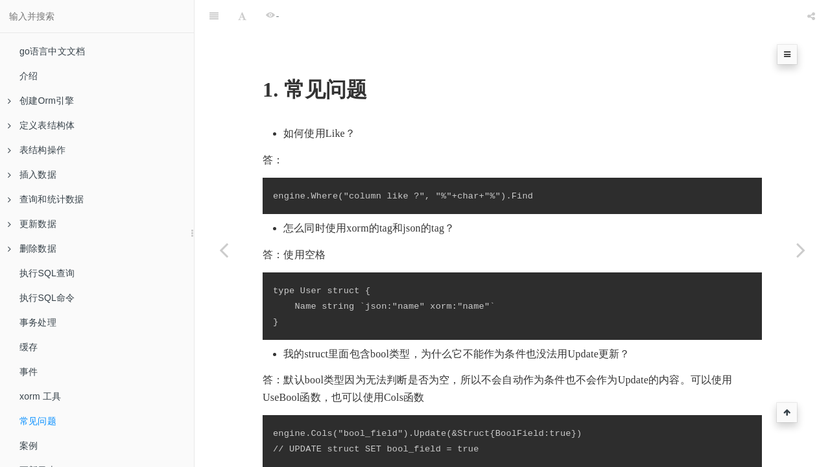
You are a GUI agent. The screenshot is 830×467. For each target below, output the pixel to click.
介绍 (28, 76)
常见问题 (37, 421)
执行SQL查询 (47, 273)
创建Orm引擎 (41, 100)
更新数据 (32, 224)
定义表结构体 (41, 125)
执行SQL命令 (47, 298)
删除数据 (32, 248)
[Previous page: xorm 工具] (224, 249)
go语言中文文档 (52, 51)
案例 (28, 445)
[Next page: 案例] (801, 249)
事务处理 (37, 322)
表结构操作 (36, 150)
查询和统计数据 (46, 199)
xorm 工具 (40, 396)
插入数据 (32, 174)
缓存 (28, 347)
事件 (28, 371)
